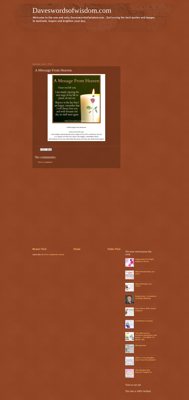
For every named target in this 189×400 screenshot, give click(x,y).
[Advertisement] (94, 42)
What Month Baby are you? (145, 272)
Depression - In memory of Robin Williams (146, 297)
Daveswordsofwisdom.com (71, 10)
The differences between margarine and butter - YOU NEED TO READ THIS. (146, 336)
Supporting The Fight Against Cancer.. (144, 260)
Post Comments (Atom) (54, 254)
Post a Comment (45, 162)
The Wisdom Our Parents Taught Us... (144, 371)
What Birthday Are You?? (143, 285)
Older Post (113, 249)
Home (77, 249)
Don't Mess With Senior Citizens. (145, 309)
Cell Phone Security (144, 321)
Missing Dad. (140, 345)
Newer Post (39, 249)
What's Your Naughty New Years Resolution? (145, 359)
